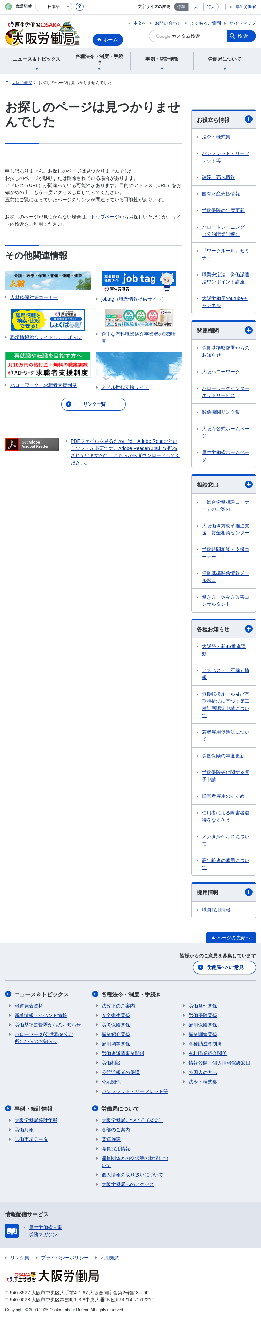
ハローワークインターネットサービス (225, 391)
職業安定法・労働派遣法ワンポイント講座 (225, 278)
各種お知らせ (225, 629)
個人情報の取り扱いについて (132, 1174)
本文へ (139, 23)
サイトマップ (242, 23)
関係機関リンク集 (221, 412)
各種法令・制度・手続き (131, 994)
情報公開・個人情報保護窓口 (219, 1062)
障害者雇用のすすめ (223, 796)
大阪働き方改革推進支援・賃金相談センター (225, 529)
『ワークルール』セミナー (225, 254)
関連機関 (225, 330)
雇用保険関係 (203, 1024)
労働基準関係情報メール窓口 (225, 576)
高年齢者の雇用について (225, 864)
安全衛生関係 (116, 1015)
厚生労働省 (246, 6)
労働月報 (24, 1129)
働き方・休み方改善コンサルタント (225, 600)
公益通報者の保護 (121, 1072)
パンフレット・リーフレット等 (225, 157)
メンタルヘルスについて (225, 840)
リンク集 (19, 1257)
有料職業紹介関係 (208, 1053)
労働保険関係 (203, 1015)
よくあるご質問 (205, 23)
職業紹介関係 (116, 1034)
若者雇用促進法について (225, 735)
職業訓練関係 (203, 1034)
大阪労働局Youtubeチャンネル (225, 302)
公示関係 (111, 1081)
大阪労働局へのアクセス (128, 1183)
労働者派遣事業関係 (123, 1053)
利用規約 (110, 1257)
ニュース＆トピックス (42, 994)
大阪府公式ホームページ (225, 432)
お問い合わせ (168, 23)
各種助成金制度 (205, 1043)
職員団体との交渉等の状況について (135, 1161)
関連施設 (111, 1138)
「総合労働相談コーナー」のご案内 (225, 505)
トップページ (105, 217)
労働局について (121, 1108)
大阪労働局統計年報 (36, 1119)
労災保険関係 (116, 1024)
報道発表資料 (29, 1005)
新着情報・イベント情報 (41, 1015)
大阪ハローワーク (221, 371)
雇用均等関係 (116, 1043)
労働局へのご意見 (225, 967)
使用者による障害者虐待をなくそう (225, 816)
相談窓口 (225, 484)
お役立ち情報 (225, 119)
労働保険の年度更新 (223, 210)
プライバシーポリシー (65, 1257)
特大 (211, 6)
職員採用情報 (216, 909)
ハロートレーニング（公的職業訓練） (223, 230)
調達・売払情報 (218, 177)
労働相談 (111, 1062)
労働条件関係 (203, 1005)
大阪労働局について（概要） (132, 1119)
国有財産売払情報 (221, 193)
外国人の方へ (203, 1072)
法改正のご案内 (118, 1005)
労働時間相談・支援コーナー (225, 553)
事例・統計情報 (34, 1108)
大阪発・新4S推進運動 (224, 650)
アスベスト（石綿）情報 (225, 673)
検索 (243, 36)
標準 (181, 6)
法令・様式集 (216, 136)
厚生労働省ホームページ (225, 456)
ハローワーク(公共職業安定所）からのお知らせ (44, 1037)
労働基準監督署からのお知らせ (225, 351)
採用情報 (225, 892)
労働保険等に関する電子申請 (225, 776)
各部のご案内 (116, 1129)
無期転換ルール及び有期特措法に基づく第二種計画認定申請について (225, 704)
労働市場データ (31, 1138)
